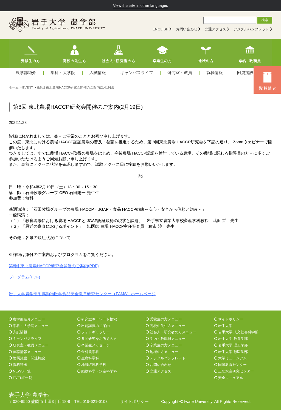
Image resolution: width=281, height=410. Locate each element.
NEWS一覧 (20, 371)
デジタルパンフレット (251, 29)
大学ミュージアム (230, 358)
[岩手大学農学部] (57, 25)
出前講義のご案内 (93, 326)
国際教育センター (230, 365)
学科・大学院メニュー (29, 326)
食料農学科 (88, 352)
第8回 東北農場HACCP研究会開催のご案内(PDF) (54, 266)
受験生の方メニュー (164, 319)
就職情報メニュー (25, 352)
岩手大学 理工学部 (231, 345)
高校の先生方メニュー (166, 326)
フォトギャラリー (93, 332)
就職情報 (214, 73)
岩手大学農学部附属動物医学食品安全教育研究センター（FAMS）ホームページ (82, 294)
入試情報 (97, 73)
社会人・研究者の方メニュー (171, 332)
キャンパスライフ (136, 73)
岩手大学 (223, 326)
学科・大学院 (62, 73)
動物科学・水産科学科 (97, 371)
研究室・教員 (179, 73)
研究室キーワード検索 (97, 319)
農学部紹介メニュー (27, 319)
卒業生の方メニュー (164, 345)
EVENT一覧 (20, 378)
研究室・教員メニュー (29, 345)
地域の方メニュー (162, 352)
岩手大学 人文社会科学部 (236, 332)
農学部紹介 (26, 73)
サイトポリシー (228, 319)
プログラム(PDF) (24, 277)
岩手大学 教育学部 (231, 339)
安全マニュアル (228, 378)
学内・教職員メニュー (166, 339)
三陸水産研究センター (234, 371)
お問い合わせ (186, 29)
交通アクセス (215, 29)
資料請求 (18, 365)
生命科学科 (88, 358)
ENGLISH (161, 29)
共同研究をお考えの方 (97, 339)
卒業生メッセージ (93, 345)
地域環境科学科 (91, 365)
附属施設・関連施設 (27, 358)
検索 (265, 20)
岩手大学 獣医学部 (231, 352)
